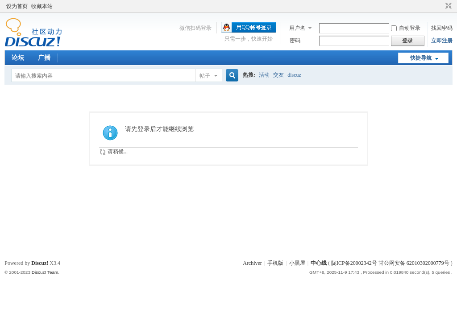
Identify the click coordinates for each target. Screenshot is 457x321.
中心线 (319, 263)
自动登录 (405, 28)
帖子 (204, 76)
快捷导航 (421, 58)
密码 (295, 40)
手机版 (275, 263)
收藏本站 (42, 6)
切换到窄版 (447, 6)
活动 (264, 75)
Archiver (252, 263)
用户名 (297, 28)
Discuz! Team (45, 272)
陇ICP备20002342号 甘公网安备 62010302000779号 (390, 263)
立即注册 (442, 40)
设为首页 (17, 6)
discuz (294, 75)
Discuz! (39, 263)
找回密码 (442, 28)
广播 (44, 57)
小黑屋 (297, 263)
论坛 (18, 57)
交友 (278, 75)
